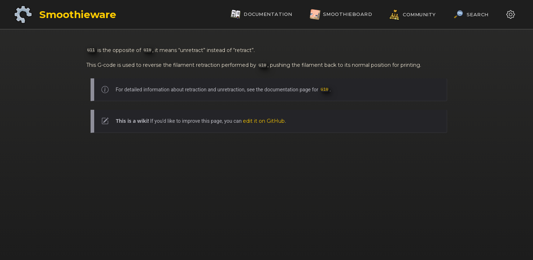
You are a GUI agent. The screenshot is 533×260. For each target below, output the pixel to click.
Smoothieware (77, 14)
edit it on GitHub (264, 121)
